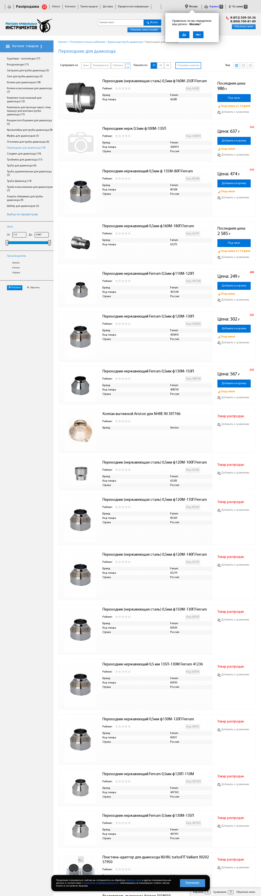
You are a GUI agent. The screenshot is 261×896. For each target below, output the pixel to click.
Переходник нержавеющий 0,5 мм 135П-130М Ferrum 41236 (152, 664)
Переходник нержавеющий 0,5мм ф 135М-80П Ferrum (147, 171)
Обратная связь (243, 26)
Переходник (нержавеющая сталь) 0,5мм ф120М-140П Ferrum (154, 555)
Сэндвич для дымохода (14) (24, 153)
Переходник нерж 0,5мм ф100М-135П (134, 129)
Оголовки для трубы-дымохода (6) (28, 141)
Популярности (101, 65)
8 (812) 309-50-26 (243, 17)
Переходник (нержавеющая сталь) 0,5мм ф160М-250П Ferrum (154, 81)
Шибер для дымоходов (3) (23, 206)
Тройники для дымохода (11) (24, 159)
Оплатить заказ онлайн (144, 29)
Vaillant (16, 273)
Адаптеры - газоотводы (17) (23, 58)
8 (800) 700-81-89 (243, 21)
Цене (86, 65)
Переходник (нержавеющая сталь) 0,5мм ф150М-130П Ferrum (154, 610)
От (8, 234)
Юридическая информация (133, 6)
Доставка (108, 6)
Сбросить (33, 287)
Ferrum (16, 268)
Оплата (56, 6)
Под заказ (234, 97)
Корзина (213, 6)
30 (153, 65)
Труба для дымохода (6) (21, 165)
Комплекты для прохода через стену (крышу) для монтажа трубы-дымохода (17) (29, 111)
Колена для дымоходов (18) (24, 82)
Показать (15, 287)
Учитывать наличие (188, 65)
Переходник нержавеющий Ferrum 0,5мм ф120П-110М (148, 774)
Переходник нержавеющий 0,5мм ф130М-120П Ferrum (148, 719)
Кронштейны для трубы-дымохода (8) (30, 130)
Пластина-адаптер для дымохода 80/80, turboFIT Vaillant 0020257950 (155, 859)
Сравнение (219, 892)
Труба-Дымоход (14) (19, 181)
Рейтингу (118, 65)
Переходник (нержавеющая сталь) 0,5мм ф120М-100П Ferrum (154, 463)
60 (160, 65)
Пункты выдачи (89, 6)
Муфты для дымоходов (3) (23, 136)
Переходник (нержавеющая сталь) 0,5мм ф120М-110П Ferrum (154, 500)
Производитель (16, 256)
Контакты (70, 6)
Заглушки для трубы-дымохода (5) (28, 70)
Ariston (16, 263)
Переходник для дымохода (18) (26, 147)
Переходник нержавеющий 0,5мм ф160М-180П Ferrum (148, 226)
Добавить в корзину (234, 140)
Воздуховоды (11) (18, 64)
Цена (10, 226)
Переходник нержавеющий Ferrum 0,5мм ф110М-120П (148, 274)
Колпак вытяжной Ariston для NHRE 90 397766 (141, 414)
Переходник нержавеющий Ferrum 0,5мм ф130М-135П (148, 816)
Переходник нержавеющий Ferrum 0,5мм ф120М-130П (148, 317)
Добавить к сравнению (233, 112)
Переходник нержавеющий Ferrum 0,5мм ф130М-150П (148, 371)
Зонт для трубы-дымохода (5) (25, 76)
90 (167, 65)
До (30, 234)
